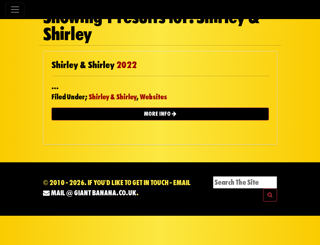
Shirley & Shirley (112, 97)
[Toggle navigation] (15, 9)
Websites (153, 97)
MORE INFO (160, 113)
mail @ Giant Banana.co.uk (89, 193)
